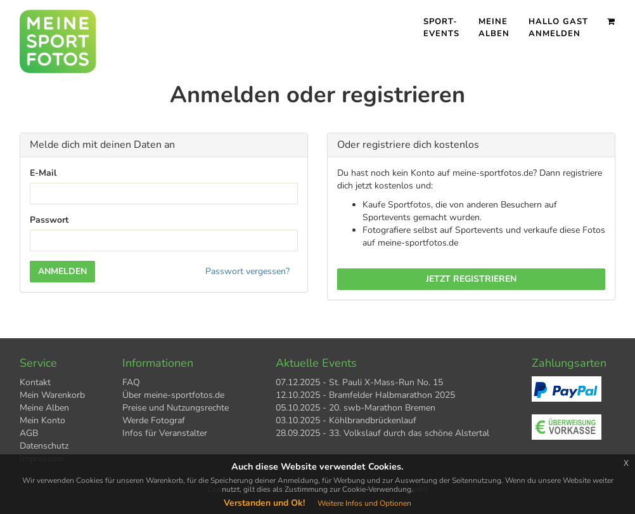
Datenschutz (44, 446)
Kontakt (35, 382)
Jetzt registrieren (471, 279)
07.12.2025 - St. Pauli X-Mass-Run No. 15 (359, 382)
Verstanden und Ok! (264, 503)
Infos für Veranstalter (164, 433)
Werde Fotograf (153, 420)
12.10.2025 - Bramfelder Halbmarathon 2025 (365, 395)
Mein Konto (42, 420)
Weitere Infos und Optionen (364, 503)
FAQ (131, 382)
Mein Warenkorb (52, 395)
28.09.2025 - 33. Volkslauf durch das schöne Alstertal (382, 433)
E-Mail (43, 173)
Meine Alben (494, 27)
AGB (29, 433)
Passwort (49, 220)
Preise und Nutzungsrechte (175, 408)
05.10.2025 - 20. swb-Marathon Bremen (355, 408)
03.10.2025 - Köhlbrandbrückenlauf (346, 420)
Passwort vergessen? (247, 271)
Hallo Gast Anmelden (558, 27)
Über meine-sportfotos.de (173, 395)
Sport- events (441, 27)
